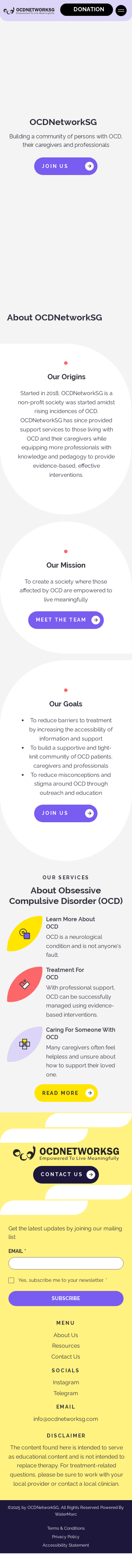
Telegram (66, 1394)
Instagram (66, 1383)
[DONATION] (86, 10)
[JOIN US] (66, 166)
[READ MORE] (66, 1093)
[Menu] (121, 11)
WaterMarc (66, 1514)
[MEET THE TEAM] (66, 620)
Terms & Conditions (66, 1529)
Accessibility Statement (66, 1545)
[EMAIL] (64, 1263)
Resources (66, 1346)
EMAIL (17, 1251)
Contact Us (65, 1357)
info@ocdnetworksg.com (65, 1419)
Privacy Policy (66, 1537)
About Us (66, 1336)
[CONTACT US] (66, 1175)
